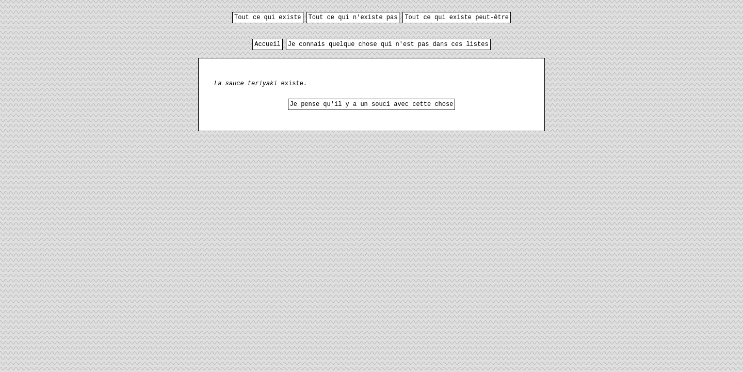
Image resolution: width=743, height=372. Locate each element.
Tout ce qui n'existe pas (353, 17)
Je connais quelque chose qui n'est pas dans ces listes (388, 44)
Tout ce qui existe (267, 17)
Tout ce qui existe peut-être (457, 17)
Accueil (267, 44)
